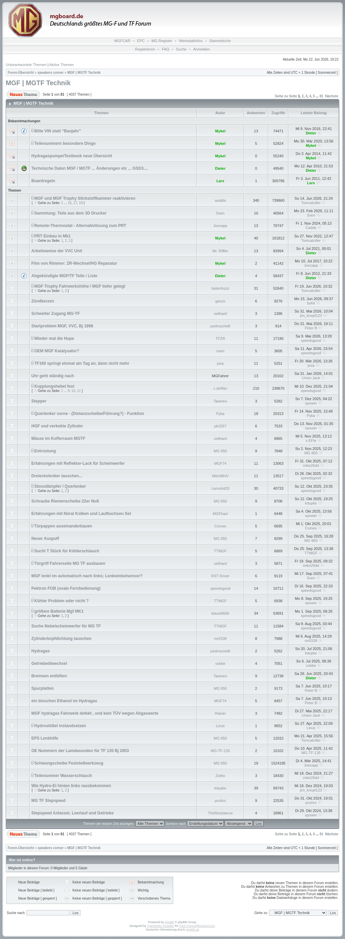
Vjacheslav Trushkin (160, 926)
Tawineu (220, 401)
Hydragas (40, 651)
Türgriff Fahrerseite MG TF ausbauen (69, 563)
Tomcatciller (311, 203)
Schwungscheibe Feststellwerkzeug (68, 763)
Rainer (220, 713)
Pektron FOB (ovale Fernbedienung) (65, 588)
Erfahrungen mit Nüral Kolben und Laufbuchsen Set (81, 513)
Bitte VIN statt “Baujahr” (57, 131)
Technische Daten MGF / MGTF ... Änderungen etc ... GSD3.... (89, 168)
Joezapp (220, 226)
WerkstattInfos (190, 41)
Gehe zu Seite (286, 96)
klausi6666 (220, 613)
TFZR (220, 338)
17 (75, 203)
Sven (220, 213)
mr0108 (220, 639)
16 (69, 203)
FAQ (165, 49)
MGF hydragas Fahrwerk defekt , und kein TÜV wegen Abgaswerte (94, 713)
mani (220, 351)
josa (220, 363)
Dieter (311, 133)
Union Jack (311, 378)
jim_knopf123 (311, 316)
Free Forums (188, 926)
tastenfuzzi (220, 288)
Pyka (220, 414)
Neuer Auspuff (45, 538)
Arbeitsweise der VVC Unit (56, 251)
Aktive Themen (61, 65)
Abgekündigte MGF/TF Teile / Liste (64, 275)
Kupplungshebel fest (54, 386)
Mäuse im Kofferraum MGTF (58, 438)
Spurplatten (42, 688)
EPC (141, 41)
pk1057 (220, 426)
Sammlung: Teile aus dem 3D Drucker (70, 213)
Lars (220, 181)
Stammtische (220, 41)
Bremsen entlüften (49, 676)
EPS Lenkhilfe (44, 738)
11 (79, 391)
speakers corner (50, 72)
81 (321, 96)
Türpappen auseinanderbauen (63, 526)
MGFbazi (220, 514)
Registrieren (145, 49)
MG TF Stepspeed (48, 800)
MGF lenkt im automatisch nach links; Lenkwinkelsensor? (87, 576)
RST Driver (220, 576)
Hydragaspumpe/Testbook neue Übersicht (71, 156)
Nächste (331, 96)
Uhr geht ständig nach (52, 376)
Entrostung (45, 451)
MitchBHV (220, 476)
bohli (311, 303)
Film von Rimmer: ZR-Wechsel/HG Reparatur (74, 263)
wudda (220, 200)
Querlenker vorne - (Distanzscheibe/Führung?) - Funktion (89, 413)
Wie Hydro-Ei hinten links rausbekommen (71, 785)
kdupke (311, 503)
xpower (311, 403)
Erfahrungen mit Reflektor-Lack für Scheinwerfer (78, 463)
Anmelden (201, 49)
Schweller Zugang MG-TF (55, 313)
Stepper (38, 401)
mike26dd (311, 465)
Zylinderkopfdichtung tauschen (61, 638)
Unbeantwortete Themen (26, 65)
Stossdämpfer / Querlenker (60, 486)
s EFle (311, 441)
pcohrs (220, 801)
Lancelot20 (220, 488)
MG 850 (220, 451)
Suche (181, 49)
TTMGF (220, 551)
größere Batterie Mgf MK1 (59, 611)
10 (73, 391)
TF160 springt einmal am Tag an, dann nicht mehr (81, 363)
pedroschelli (220, 326)
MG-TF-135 (220, 751)
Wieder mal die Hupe (54, 338)
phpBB (169, 922)
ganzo (220, 301)
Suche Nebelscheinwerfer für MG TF (66, 626)
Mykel (220, 131)
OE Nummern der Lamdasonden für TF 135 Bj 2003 (80, 750)
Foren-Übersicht (21, 72)
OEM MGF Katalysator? (56, 351)
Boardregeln (43, 181)
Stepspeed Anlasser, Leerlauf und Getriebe (72, 813)
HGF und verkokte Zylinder (57, 426)
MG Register (161, 41)
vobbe (220, 663)
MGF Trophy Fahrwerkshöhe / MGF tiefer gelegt (79, 286)
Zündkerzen (42, 301)
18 (81, 203)
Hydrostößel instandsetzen (60, 725)
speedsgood (311, 340)
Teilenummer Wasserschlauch (63, 775)
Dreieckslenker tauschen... (56, 476)
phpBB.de (192, 929)
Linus (220, 726)
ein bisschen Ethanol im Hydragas (64, 701)
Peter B (311, 328)
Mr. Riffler (220, 251)
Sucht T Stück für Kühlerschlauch (66, 551)
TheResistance (220, 813)
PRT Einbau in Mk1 (52, 236)
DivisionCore (206, 926)
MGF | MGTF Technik (84, 72)
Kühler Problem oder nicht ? (61, 600)
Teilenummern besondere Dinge (65, 143)
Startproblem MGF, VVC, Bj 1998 (62, 326)
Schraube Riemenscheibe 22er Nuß (65, 501)
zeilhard (220, 314)
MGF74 (220, 463)
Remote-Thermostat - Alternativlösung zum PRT (80, 225)
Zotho (220, 776)
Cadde (311, 228)
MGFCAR (122, 41)
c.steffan (220, 388)
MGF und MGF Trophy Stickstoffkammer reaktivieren (84, 198)
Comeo (220, 526)
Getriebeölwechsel (49, 663)
